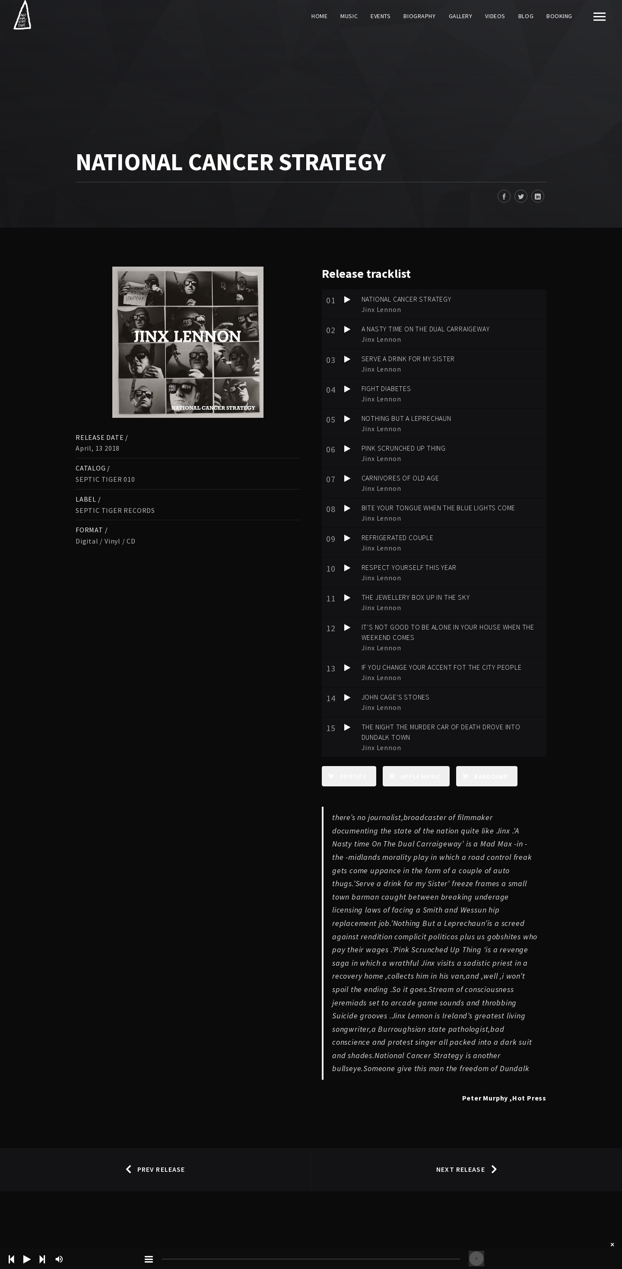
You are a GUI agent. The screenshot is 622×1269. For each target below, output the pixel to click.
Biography (419, 16)
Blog (525, 16)
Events (380, 16)
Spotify (344, 776)
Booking (559, 16)
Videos (495, 16)
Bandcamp (482, 776)
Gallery (461, 16)
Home (319, 16)
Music (349, 16)
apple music (412, 776)
